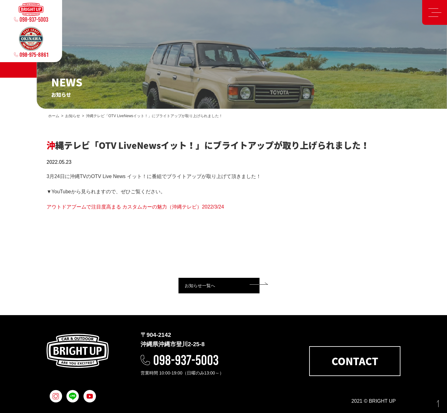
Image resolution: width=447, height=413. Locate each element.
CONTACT (355, 361)
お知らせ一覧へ (200, 285)
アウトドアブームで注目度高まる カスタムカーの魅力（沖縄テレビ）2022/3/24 (135, 206)
